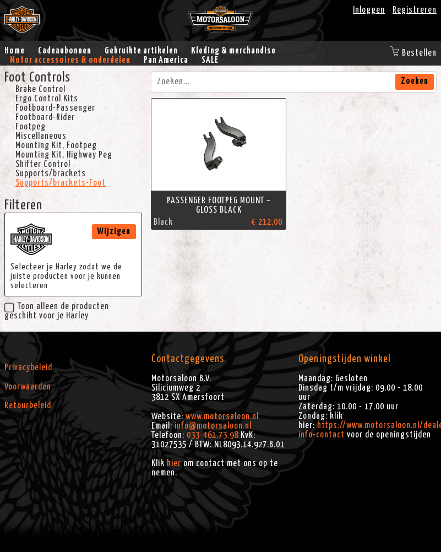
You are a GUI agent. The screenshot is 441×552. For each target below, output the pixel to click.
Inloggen (369, 10)
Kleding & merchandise (233, 50)
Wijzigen (113, 231)
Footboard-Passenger (55, 108)
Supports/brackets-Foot (60, 182)
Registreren (415, 10)
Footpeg (30, 126)
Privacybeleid (28, 367)
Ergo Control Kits (46, 98)
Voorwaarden (27, 386)
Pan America (166, 60)
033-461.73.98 (212, 435)
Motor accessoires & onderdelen (70, 60)
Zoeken (414, 81)
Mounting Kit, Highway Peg (63, 154)
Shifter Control (42, 164)
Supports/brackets (50, 173)
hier (174, 463)
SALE (210, 60)
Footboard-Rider (45, 117)
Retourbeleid (27, 405)
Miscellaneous (41, 136)
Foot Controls (37, 77)
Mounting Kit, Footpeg (56, 145)
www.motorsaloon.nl (222, 416)
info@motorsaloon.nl (213, 425)
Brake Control (40, 89)
